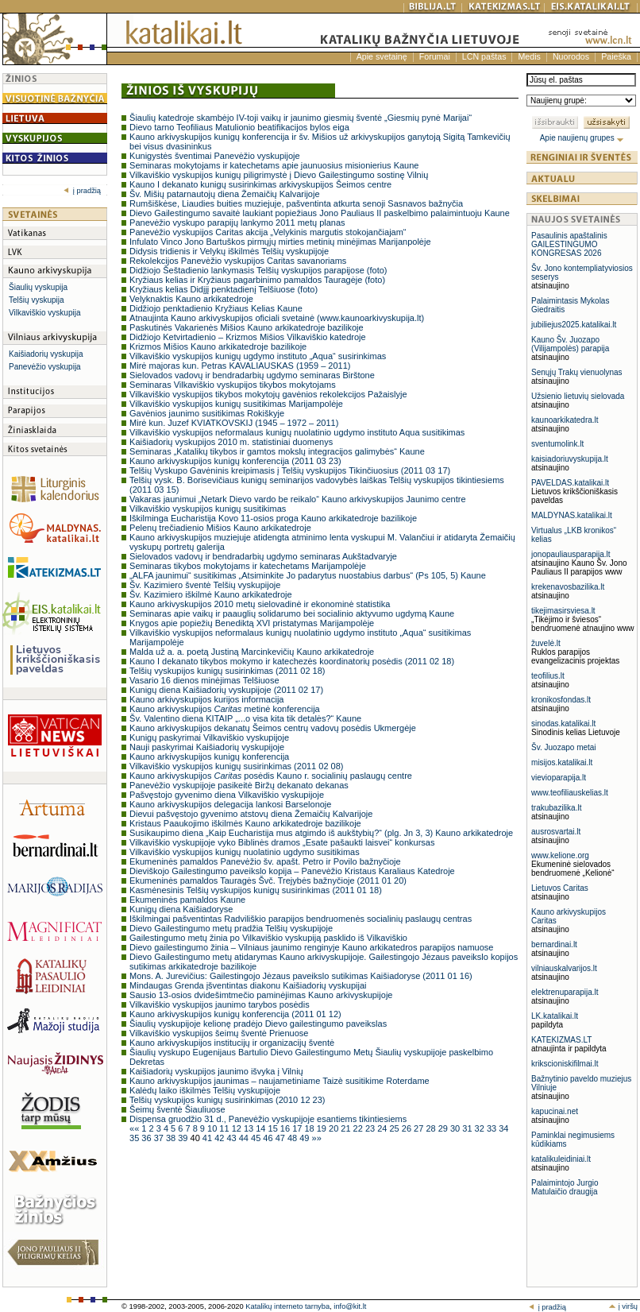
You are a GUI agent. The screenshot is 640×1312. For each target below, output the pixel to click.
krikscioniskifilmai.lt (564, 1063)
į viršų (623, 1306)
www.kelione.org (560, 855)
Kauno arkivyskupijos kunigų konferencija (209, 756)
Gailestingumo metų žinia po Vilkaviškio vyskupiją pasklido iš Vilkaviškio (268, 937)
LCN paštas (484, 56)
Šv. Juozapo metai (563, 747)
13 (250, 1128)
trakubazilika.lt (556, 807)
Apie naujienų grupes (582, 138)
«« (135, 1128)
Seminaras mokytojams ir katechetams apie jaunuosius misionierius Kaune (273, 165)
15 (274, 1128)
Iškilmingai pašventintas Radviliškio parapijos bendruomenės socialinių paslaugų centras (300, 918)
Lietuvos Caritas (559, 888)
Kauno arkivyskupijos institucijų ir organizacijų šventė (231, 1042)
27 (420, 1128)
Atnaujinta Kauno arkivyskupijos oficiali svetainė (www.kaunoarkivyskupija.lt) (276, 318)
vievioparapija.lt (558, 777)
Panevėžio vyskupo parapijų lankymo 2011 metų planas (237, 222)
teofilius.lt (548, 675)
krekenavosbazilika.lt (567, 586)
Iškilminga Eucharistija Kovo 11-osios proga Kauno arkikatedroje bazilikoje (273, 518)
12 (238, 1128)
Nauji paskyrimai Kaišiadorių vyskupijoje (206, 747)
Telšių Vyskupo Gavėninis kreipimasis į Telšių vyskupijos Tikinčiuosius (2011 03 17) (289, 470)
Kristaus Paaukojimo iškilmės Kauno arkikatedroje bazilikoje (245, 823)
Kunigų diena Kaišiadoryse (181, 909)
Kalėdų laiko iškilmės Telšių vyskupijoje (204, 1090)
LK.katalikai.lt (554, 1016)
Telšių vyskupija (36, 300)
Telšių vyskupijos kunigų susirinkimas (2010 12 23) (227, 1100)
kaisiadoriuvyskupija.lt (569, 459)
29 (444, 1128)
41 (208, 1138)
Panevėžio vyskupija (45, 366)
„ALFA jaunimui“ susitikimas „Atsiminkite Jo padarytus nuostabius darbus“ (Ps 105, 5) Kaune (307, 575)
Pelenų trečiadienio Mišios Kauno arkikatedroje (220, 527)
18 (310, 1128)
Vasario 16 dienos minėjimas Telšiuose (204, 680)
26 (408, 1128)
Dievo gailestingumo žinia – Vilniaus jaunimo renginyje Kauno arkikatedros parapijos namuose (311, 947)
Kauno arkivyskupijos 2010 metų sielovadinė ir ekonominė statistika (259, 604)
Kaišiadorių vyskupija (46, 354)
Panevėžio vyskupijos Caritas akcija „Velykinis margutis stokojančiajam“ (267, 232)
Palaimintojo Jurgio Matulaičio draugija (565, 1187)
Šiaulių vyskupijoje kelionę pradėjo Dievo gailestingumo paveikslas (258, 1023)
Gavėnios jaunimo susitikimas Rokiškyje (206, 413)
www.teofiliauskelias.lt (569, 792)
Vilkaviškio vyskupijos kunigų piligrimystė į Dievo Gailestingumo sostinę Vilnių (278, 175)
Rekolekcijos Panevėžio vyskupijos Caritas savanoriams (237, 260)
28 (432, 1128)
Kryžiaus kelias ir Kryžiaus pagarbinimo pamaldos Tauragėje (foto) (257, 279)
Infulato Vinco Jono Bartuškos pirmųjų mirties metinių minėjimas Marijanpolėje (279, 241)
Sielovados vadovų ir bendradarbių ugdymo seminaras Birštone (252, 375)
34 (503, 1128)
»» (317, 1138)
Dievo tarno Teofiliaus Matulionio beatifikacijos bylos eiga (239, 127)
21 (347, 1128)
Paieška (616, 56)
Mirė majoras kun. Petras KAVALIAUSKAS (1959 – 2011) (239, 365)
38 (172, 1138)
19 (323, 1128)
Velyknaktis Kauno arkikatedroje (191, 299)
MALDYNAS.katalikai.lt (571, 515)
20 (335, 1128)
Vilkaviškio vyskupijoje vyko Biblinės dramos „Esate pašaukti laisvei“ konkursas (281, 842)
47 (281, 1138)
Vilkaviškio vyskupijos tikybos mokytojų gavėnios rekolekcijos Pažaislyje (268, 394)
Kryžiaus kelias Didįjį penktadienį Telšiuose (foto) (223, 289)
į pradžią (82, 191)
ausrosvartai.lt (555, 831)
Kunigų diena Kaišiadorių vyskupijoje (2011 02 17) (226, 690)
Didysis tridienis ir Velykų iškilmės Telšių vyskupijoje (229, 251)
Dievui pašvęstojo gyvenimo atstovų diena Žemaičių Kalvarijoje (250, 814)
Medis (529, 56)
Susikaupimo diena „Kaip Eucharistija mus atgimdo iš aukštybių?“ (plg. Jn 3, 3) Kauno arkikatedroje (321, 833)
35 (135, 1138)
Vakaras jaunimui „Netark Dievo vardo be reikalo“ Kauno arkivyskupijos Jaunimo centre (297, 499)
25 (396, 1128)
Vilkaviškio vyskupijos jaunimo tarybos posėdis (219, 1004)
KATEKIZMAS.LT (561, 1039)
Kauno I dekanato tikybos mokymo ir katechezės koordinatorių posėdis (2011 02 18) (291, 661)
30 (456, 1128)
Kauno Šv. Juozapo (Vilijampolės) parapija (570, 344)
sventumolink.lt (557, 443)
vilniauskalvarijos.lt (564, 968)
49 (305, 1138)
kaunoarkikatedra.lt (565, 420)
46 (269, 1138)
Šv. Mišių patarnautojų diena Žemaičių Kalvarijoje (224, 194)
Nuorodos (571, 56)
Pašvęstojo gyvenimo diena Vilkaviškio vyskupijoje (226, 794)
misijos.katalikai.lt (561, 762)
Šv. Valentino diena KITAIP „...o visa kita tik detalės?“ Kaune (245, 718)
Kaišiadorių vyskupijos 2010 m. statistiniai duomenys (231, 442)
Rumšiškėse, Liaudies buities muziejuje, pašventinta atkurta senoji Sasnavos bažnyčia (296, 203)
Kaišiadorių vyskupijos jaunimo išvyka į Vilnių (216, 1071)
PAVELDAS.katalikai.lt (570, 482)
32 (481, 1128)
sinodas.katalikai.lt (563, 723)
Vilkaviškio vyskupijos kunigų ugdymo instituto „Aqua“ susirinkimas (257, 356)
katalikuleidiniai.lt (561, 1159)
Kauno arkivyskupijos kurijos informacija (206, 699)
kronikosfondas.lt (561, 699)
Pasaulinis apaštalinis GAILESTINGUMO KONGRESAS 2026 (569, 244)
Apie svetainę (382, 56)
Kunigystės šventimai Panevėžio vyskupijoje (214, 156)
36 (147, 1138)
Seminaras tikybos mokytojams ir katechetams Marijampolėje (247, 566)
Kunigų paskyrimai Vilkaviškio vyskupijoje (209, 737)
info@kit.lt (349, 1306)
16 (286, 1128)
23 (371, 1128)
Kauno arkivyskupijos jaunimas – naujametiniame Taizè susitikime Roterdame (279, 1081)
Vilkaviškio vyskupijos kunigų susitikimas (207, 508)
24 (383, 1128)
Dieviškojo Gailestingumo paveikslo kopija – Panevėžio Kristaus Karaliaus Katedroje (292, 871)
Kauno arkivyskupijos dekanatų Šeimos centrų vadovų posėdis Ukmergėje (272, 728)
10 (213, 1128)
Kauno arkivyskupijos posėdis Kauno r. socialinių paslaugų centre (270, 775)
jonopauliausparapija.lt (571, 554)
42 (220, 1138)
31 (468, 1128)
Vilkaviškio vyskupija (44, 312)
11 (225, 1128)
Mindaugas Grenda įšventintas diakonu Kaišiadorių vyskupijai (247, 985)
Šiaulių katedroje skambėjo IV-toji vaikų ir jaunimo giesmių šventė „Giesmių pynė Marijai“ (300, 117)
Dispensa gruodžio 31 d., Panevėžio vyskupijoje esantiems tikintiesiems (268, 1119)
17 (298, 1128)
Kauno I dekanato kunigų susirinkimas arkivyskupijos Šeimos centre (260, 184)
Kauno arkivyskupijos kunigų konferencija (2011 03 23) (235, 461)
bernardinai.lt (554, 944)
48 (293, 1138)
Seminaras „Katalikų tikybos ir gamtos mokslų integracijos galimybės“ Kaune (277, 451)
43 (232, 1138)
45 (257, 1138)
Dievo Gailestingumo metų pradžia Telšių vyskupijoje (231, 928)
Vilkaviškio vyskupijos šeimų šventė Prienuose (218, 1033)
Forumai (434, 56)
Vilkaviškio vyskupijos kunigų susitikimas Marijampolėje (236, 403)
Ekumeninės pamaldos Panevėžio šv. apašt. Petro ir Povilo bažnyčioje (265, 861)
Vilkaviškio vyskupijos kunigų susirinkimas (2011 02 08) (236, 766)
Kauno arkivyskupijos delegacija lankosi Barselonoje (230, 804)
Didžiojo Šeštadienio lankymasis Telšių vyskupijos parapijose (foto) (258, 270)
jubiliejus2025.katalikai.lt (573, 324)
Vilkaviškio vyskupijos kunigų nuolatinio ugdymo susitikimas (244, 852)
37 (160, 1138)
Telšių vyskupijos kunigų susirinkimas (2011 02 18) (227, 670)
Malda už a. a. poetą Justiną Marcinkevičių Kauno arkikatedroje (251, 651)
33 (493, 1128)
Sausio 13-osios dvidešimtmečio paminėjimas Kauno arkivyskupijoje (260, 995)
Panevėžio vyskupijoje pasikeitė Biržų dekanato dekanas (239, 785)
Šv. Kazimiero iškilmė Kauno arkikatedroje (210, 594)
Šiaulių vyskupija (38, 287)
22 (359, 1128)
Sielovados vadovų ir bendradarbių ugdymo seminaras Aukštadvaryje (263, 556)
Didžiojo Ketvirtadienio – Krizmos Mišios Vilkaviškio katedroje (247, 337)
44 (245, 1138)
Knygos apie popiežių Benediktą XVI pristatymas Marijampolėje (251, 623)
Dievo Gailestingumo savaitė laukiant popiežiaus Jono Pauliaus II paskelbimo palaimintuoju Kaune (319, 213)
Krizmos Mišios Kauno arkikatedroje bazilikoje (218, 346)
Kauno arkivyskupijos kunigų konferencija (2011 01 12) (235, 1014)
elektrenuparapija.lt (565, 992)
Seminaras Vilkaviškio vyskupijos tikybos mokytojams (232, 384)
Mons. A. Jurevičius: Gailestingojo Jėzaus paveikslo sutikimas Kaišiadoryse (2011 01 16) (300, 976)
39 (184, 1138)
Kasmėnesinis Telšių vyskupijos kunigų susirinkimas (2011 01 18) (255, 890)
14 (262, 1128)
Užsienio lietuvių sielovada (577, 396)
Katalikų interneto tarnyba (287, 1306)
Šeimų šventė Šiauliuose (177, 1109)
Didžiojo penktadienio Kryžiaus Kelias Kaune (216, 308)
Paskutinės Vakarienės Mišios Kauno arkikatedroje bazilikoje (246, 327)
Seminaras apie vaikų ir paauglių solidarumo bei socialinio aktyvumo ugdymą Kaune (291, 613)
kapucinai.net (554, 1111)
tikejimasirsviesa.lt (563, 610)
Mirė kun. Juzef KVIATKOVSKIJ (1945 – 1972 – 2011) (233, 423)
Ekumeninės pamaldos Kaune (187, 899)
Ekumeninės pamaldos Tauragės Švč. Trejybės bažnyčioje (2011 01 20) (268, 880)
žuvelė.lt (546, 643)
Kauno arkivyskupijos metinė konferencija (224, 709)
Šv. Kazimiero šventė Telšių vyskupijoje (204, 585)
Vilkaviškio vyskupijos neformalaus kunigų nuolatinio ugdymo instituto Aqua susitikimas (297, 432)
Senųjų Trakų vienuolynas (577, 372)
